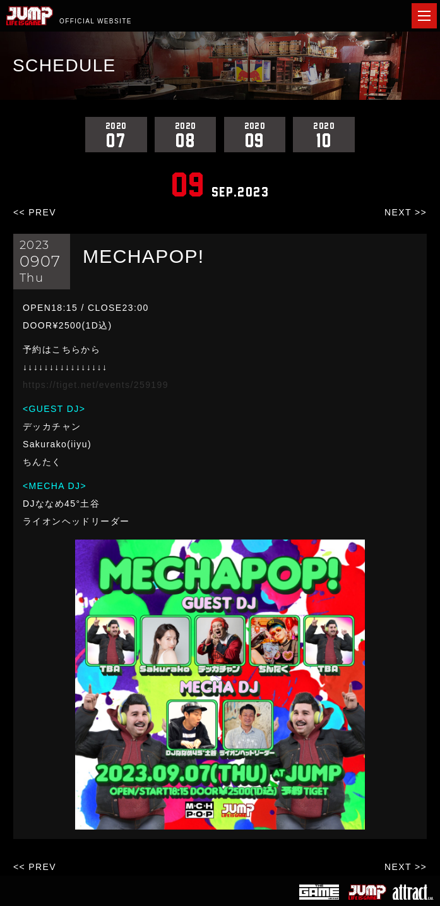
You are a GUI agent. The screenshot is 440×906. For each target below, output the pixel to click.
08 (186, 134)
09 (255, 134)
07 (116, 134)
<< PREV (34, 212)
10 (324, 134)
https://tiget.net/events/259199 (96, 385)
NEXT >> (405, 212)
